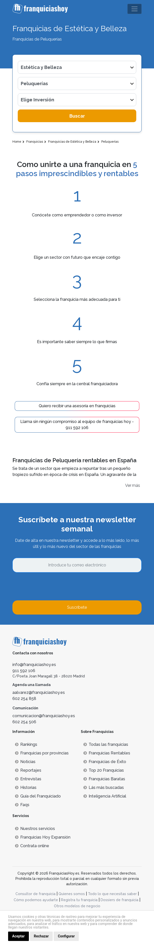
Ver (128, 485)
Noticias (25, 761)
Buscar (77, 116)
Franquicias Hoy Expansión (42, 837)
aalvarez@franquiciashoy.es (38, 692)
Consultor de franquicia (35, 894)
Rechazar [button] (41, 936)
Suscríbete (77, 607)
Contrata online (32, 845)
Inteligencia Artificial (104, 796)
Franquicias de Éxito (104, 761)
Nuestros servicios (35, 828)
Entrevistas (28, 778)
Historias (25, 787)
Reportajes (28, 770)
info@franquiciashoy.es (34, 664)
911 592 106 (23, 670)
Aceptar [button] (18, 936)
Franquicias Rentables (106, 753)
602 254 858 (24, 698)
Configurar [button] (66, 936)
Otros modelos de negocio (77, 906)
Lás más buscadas (103, 787)
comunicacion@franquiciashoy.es (43, 715)
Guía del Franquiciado (38, 796)
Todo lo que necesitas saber (112, 894)
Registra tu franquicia (79, 900)
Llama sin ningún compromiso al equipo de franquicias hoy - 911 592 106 (77, 424)
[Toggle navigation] (134, 9)
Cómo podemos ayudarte (36, 900)
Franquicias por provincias (42, 753)
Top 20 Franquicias (103, 770)
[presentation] (50, 586)
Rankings (26, 744)
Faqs (22, 804)
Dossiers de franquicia (119, 900)
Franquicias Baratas (104, 778)
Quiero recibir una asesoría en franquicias (77, 405)
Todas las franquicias (105, 744)
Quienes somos (72, 894)
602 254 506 (24, 721)
